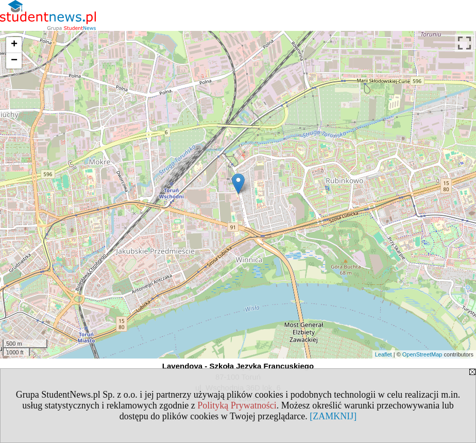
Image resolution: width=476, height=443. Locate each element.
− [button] (14, 61)
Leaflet (383, 354)
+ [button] (14, 45)
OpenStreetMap (422, 354)
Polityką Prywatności (237, 405)
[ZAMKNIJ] (333, 416)
